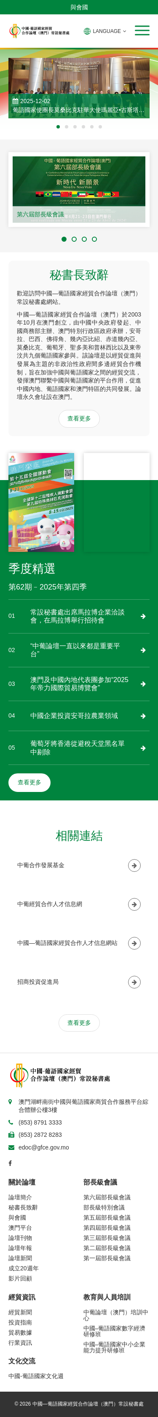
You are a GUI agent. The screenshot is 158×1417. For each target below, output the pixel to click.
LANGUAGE (105, 31)
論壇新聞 (20, 1258)
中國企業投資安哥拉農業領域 (74, 715)
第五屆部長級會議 (107, 1217)
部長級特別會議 (104, 1207)
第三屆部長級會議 (107, 1237)
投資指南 (20, 1322)
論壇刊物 (20, 1237)
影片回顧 (20, 1278)
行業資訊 (20, 1342)
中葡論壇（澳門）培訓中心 (115, 1315)
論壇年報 (20, 1248)
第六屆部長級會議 (40, 214)
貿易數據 (20, 1332)
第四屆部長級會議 (107, 1227)
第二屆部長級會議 (107, 1248)
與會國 (79, 7)
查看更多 (79, 418)
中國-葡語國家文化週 (36, 1376)
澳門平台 (20, 1227)
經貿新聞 (20, 1312)
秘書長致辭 (23, 1207)
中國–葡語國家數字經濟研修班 (114, 1331)
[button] (142, 30)
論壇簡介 (20, 1197)
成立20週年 (23, 1268)
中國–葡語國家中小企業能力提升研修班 (114, 1347)
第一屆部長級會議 (107, 1258)
